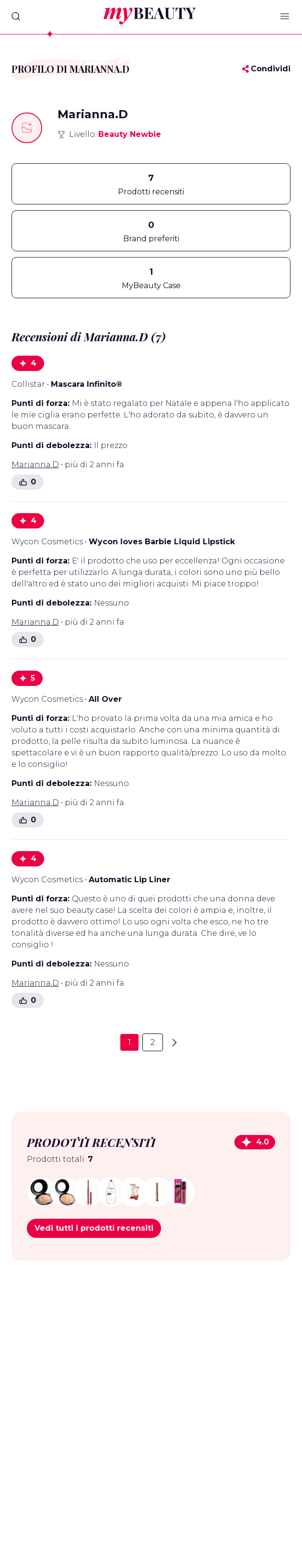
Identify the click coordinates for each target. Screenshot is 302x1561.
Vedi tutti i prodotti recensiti (94, 1228)
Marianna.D (35, 464)
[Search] (16, 16)
